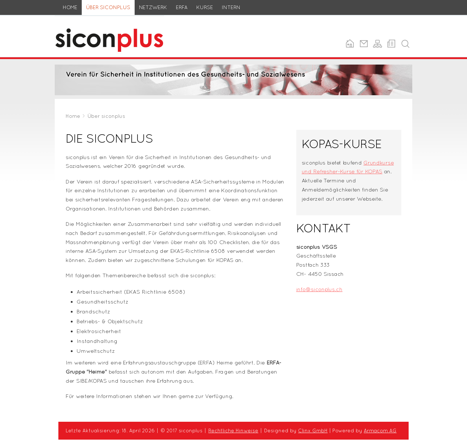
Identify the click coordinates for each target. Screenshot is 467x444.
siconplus (67, 20)
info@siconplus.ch (319, 289)
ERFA (182, 7)
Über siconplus (108, 7)
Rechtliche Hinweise (233, 430)
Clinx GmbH (313, 430)
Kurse (204, 7)
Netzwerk (153, 7)
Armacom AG (380, 430)
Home (70, 7)
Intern (231, 7)
